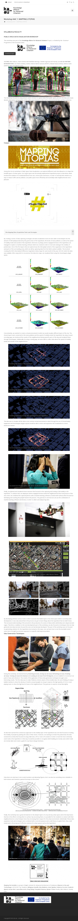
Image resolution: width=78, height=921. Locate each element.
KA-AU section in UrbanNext (22, 2)
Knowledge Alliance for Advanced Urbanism (34, 40)
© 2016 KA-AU (13, 918)
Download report (9, 53)
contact (10, 2)
